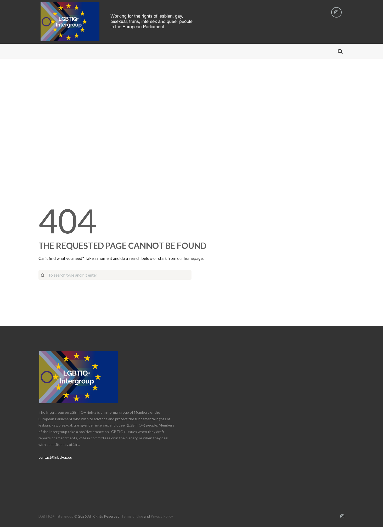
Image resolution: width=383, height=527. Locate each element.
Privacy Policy (162, 516)
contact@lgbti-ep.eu (55, 457)
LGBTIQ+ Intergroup (56, 516)
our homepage (190, 258)
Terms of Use (132, 516)
